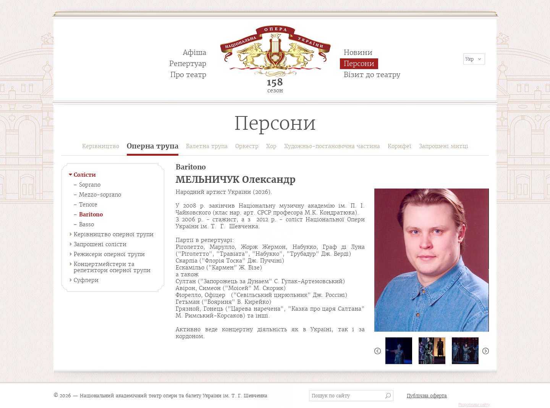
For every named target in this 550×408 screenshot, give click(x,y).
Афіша (194, 52)
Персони (359, 63)
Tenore (88, 204)
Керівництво (100, 146)
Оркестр (247, 146)
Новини (358, 52)
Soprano (89, 184)
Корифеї (399, 146)
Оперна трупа (152, 146)
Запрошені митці (443, 146)
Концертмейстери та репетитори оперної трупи (112, 267)
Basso (86, 224)
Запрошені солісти (100, 244)
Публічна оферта (427, 395)
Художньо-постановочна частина (332, 146)
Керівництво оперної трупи (114, 234)
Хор (271, 146)
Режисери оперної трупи (109, 254)
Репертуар (187, 63)
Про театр (188, 74)
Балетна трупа (207, 146)
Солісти (85, 175)
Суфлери (86, 280)
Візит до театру (372, 74)
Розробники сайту (474, 405)
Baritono (91, 214)
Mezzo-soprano (100, 194)
